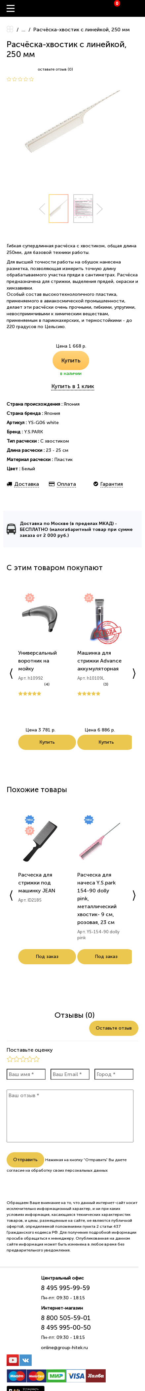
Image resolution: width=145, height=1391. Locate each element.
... (23, 29)
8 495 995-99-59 (65, 1288)
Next (99, 209)
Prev (42, 209)
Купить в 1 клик (72, 386)
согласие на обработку (29, 1170)
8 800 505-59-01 (66, 1318)
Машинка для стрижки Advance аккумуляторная (99, 661)
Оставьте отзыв (114, 1028)
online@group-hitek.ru (64, 1347)
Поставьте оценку (30, 1050)
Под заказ (47, 956)
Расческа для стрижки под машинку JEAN (36, 883)
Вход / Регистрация (140, 9)
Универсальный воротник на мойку (37, 661)
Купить (71, 360)
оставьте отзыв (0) (55, 69)
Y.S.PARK (33, 432)
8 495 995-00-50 (66, 1327)
